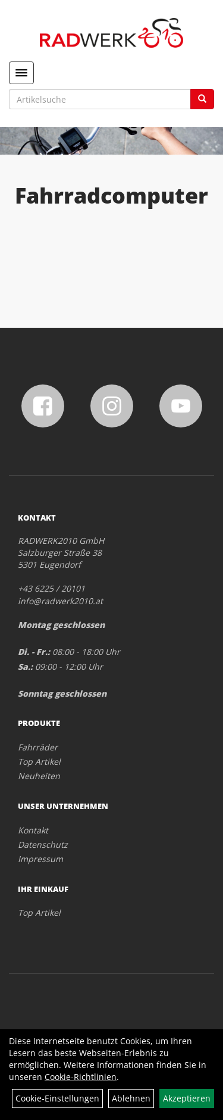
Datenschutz (43, 844)
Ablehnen (131, 1098)
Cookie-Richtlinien (81, 1076)
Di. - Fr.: (34, 651)
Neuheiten (39, 775)
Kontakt (33, 830)
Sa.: (25, 666)
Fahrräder (38, 747)
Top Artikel (39, 761)
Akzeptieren (187, 1098)
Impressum (40, 858)
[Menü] (21, 72)
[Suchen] (202, 99)
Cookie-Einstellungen (57, 1098)
